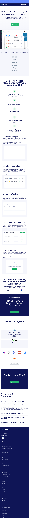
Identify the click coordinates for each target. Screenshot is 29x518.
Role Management (4, 470)
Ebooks (3, 515)
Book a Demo (14, 382)
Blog (2, 511)
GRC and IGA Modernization (6, 455)
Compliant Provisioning (5, 465)
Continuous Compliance (5, 457)
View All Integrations (14, 363)
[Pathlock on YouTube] (3, 435)
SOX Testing (4, 500)
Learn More (14, 336)
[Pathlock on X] (5, 435)
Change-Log (4, 479)
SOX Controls (4, 505)
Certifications (4, 467)
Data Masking (4, 483)
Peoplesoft (3, 489)
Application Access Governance (6, 444)
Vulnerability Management (6, 476)
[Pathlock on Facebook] (6, 435)
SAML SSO (3, 481)
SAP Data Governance (5, 459)
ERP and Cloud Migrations (6, 452)
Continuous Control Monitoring (6, 446)
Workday (3, 491)
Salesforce (3, 494)
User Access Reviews (5, 463)
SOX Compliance (4, 498)
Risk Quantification (4, 472)
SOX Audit (3, 502)
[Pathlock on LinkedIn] (2, 435)
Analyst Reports (4, 517)
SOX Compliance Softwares (6, 507)
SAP (2, 487)
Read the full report (14, 312)
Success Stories (4, 513)
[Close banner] (27, 1)
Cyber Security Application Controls (7, 448)
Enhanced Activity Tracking (6, 474)
